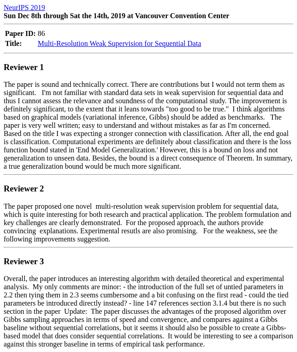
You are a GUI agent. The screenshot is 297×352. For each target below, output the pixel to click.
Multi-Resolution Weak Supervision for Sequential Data (119, 43)
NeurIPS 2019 (24, 7)
